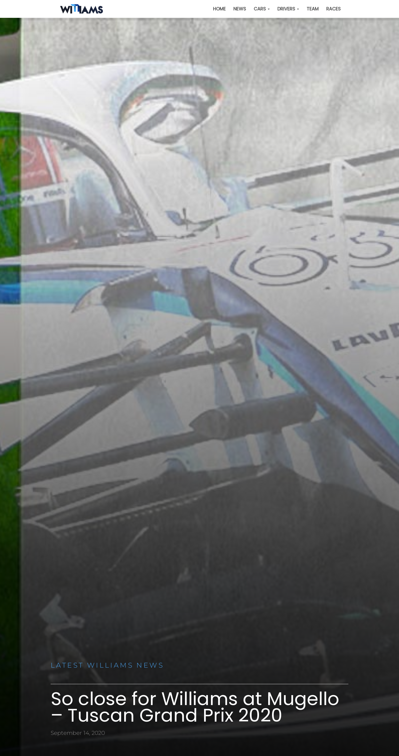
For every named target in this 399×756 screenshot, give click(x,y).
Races (333, 9)
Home (219, 9)
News (239, 9)
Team (313, 9)
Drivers (288, 9)
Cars (262, 9)
